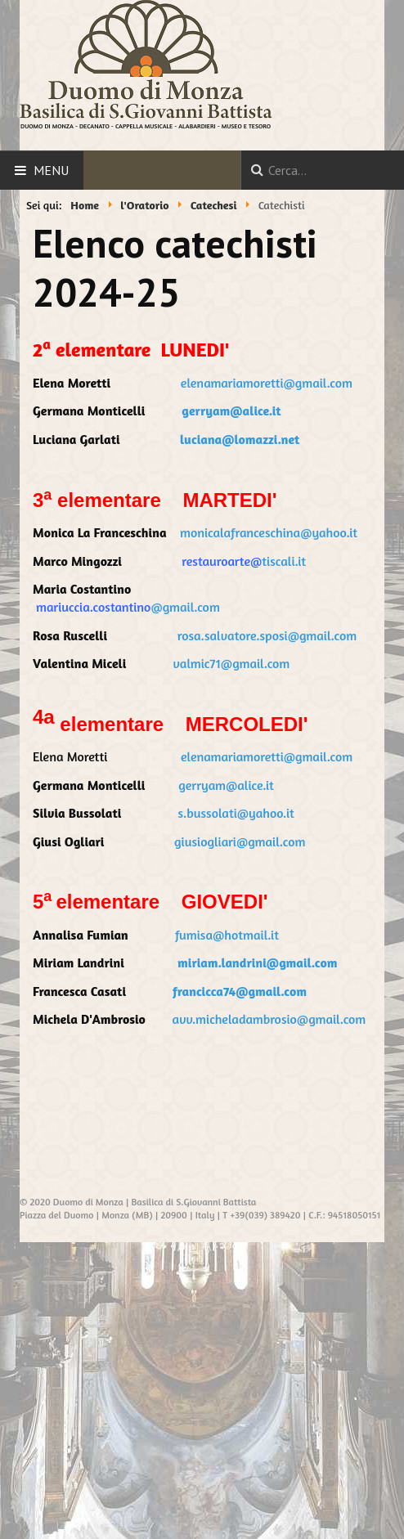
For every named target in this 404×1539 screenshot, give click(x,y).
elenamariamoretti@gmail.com (266, 383)
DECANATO (94, 126)
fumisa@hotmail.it (227, 935)
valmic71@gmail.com (231, 663)
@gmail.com (184, 607)
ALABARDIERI (196, 126)
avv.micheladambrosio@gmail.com (269, 1019)
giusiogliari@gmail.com (239, 841)
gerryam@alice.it (231, 410)
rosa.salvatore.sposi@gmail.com (267, 635)
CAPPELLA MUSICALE (144, 126)
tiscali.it (278, 561)
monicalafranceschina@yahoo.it (268, 532)
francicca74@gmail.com (240, 991)
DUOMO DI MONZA (47, 126)
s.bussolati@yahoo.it (236, 813)
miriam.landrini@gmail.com (257, 962)
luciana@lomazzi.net (239, 439)
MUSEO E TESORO (246, 126)
